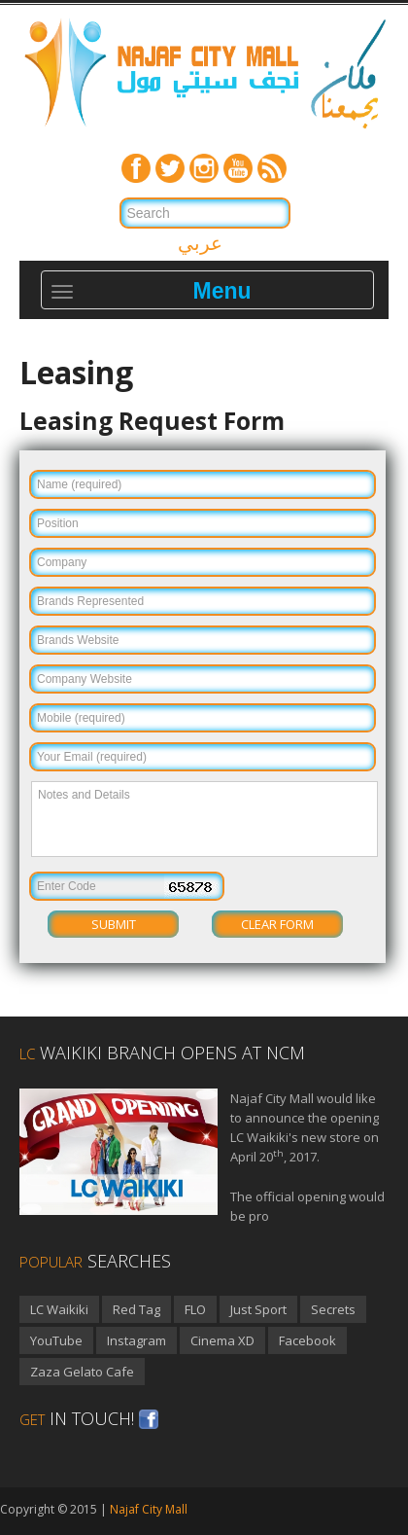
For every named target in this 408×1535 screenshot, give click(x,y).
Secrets (333, 1309)
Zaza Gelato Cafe (82, 1371)
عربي (200, 243)
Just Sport (258, 1309)
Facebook (307, 1340)
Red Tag (136, 1309)
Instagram (136, 1340)
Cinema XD (222, 1340)
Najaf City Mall (148, 1509)
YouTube (56, 1340)
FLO (195, 1309)
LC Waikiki (59, 1309)
